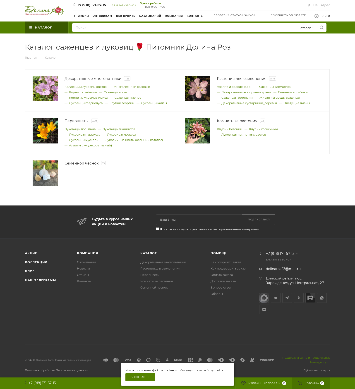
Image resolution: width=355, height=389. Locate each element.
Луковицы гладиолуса (86, 103)
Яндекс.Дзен (264, 309)
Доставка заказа (223, 281)
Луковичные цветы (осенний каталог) (134, 140)
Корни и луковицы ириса (88, 97)
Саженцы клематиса (275, 86)
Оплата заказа (222, 275)
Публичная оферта (316, 370)
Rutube (310, 298)
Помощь (219, 253)
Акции (31, 253)
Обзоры (217, 294)
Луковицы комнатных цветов (243, 134)
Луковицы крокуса (121, 134)
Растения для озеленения (160, 268)
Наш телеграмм (40, 280)
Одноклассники (299, 298)
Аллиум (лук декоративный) (90, 145)
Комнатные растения (156, 281)
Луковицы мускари (83, 140)
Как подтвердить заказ (228, 268)
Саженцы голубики (293, 92)
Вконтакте (276, 298)
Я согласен (140, 377)
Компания (87, 253)
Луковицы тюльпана (80, 129)
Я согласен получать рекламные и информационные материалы (209, 229)
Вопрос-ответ (221, 287)
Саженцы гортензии (237, 97)
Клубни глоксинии (263, 129)
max (264, 298)
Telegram (287, 298)
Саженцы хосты (115, 92)
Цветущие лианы (297, 103)
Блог (29, 271)
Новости (83, 268)
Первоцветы (150, 275)
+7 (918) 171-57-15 (91, 5)
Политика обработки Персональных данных (56, 370)
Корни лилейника (83, 92)
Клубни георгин (122, 103)
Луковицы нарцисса (84, 134)
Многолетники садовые (131, 86)
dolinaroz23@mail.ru (283, 269)
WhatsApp (322, 298)
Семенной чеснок (154, 287)
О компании (86, 262)
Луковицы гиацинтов (119, 129)
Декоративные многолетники (163, 262)
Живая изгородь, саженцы (279, 97)
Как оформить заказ (226, 262)
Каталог (148, 253)
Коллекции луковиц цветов (86, 86)
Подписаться (259, 219)
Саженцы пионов (128, 97)
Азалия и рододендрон (234, 86)
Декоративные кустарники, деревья (249, 103)
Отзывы (83, 275)
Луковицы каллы (154, 103)
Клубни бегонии (229, 129)
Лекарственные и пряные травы (246, 92)
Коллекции (36, 262)
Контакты (84, 281)
